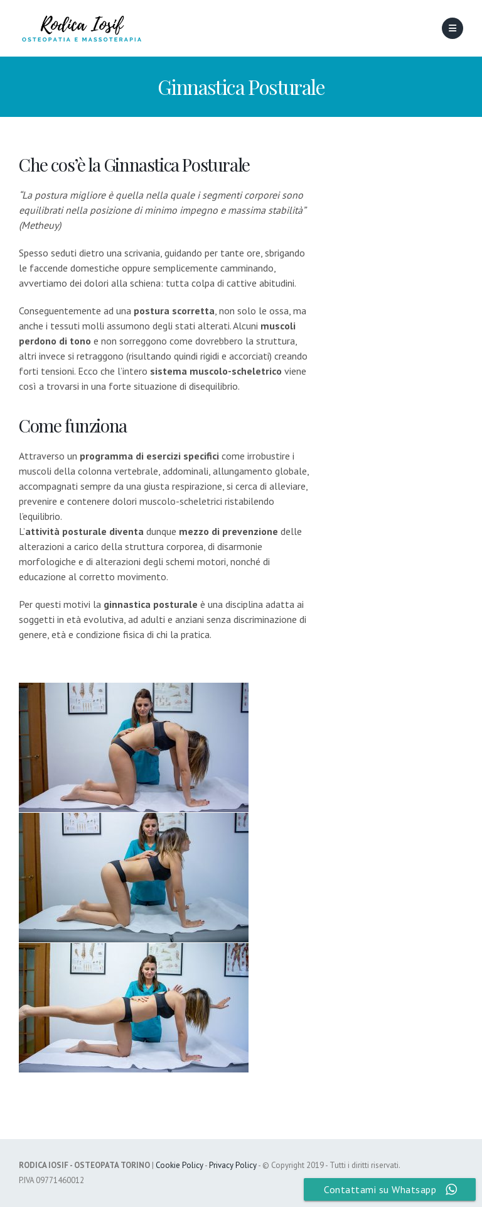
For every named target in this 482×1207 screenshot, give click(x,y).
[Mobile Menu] (452, 28)
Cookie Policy (179, 1165)
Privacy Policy (233, 1165)
